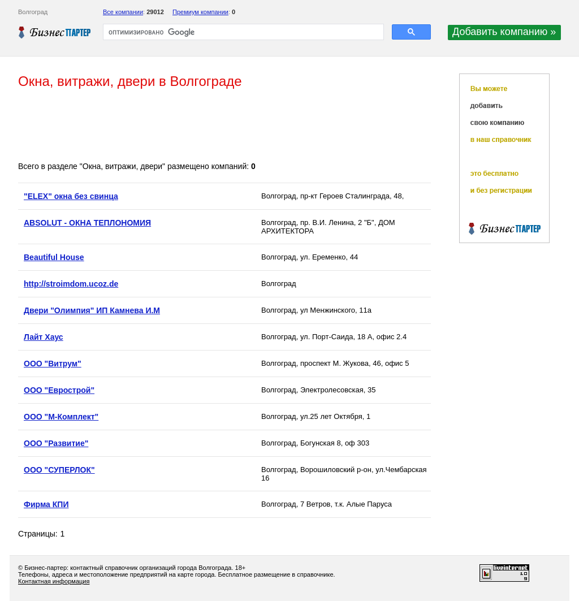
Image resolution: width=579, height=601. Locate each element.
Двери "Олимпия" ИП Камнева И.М (92, 310)
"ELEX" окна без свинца (71, 196)
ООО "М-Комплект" (61, 416)
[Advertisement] (224, 126)
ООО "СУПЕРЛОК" (59, 469)
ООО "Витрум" (52, 363)
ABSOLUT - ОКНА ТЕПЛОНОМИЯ (87, 222)
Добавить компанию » (504, 31)
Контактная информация (53, 581)
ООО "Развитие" (56, 443)
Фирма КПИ (46, 504)
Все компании (123, 11)
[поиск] (242, 32)
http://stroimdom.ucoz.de (71, 283)
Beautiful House (54, 257)
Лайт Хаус (43, 336)
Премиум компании (200, 11)
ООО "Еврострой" (59, 390)
